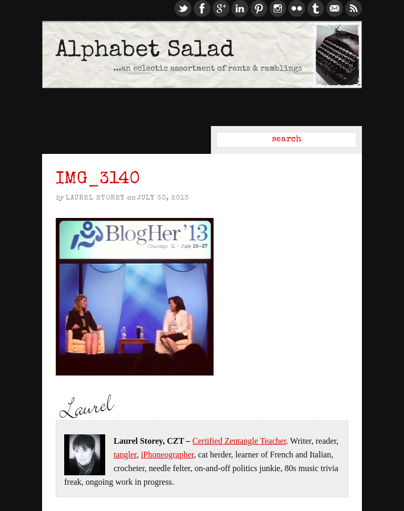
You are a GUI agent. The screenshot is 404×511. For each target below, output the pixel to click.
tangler (125, 454)
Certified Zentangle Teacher (239, 440)
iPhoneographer (167, 454)
